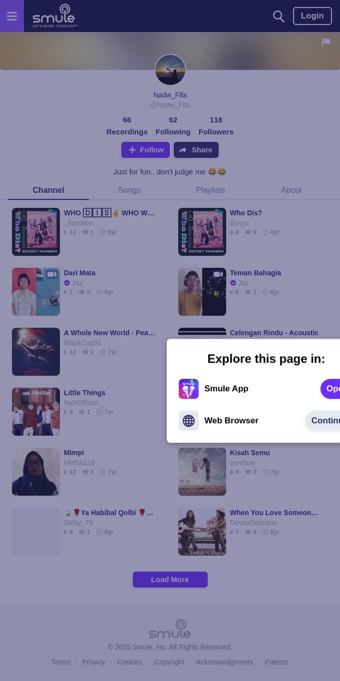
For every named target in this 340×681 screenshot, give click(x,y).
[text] (241, 339)
